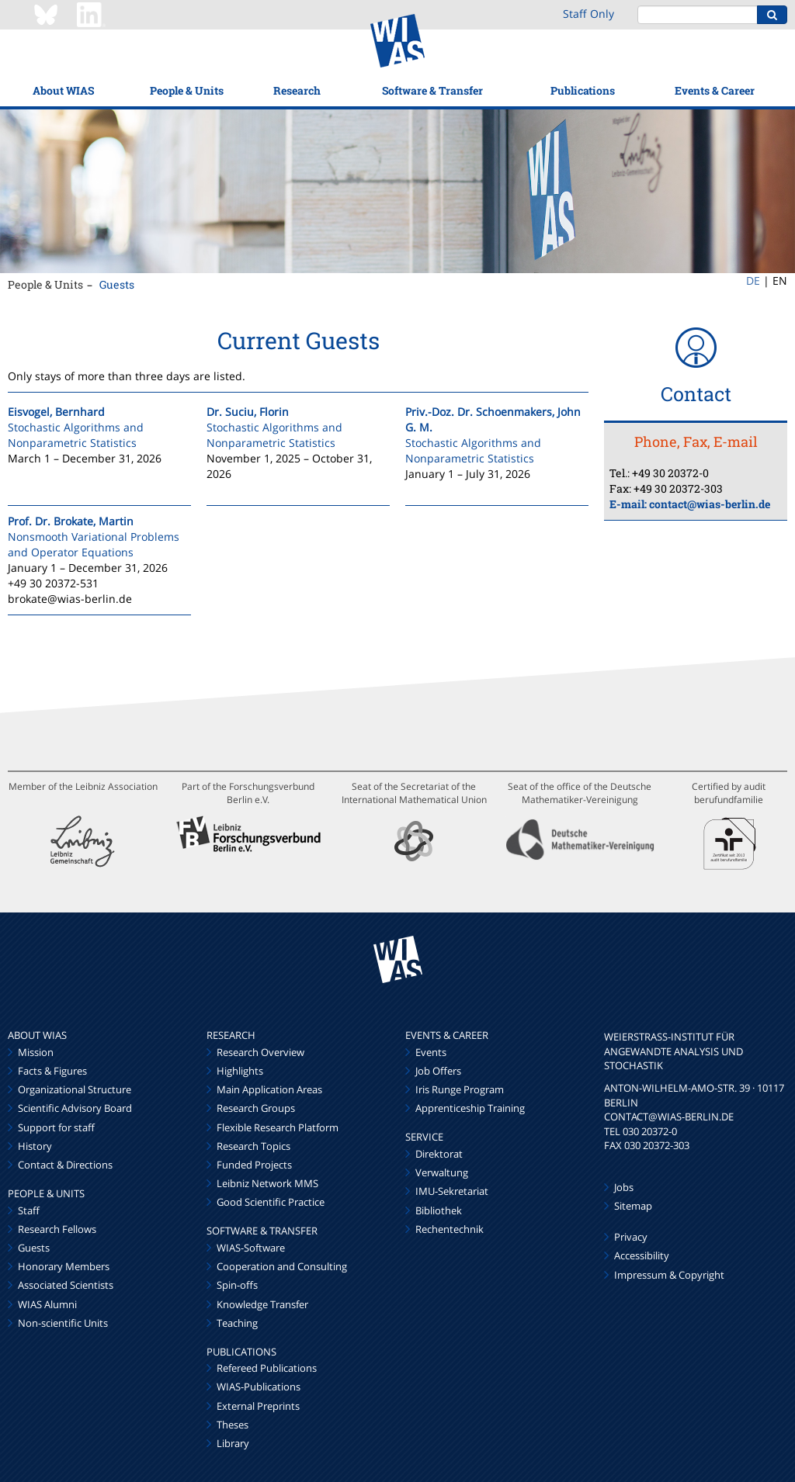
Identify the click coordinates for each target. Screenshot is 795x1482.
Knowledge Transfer (262, 1304)
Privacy (630, 1237)
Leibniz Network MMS (267, 1183)
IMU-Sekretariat (451, 1191)
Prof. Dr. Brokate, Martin (71, 521)
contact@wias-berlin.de (709, 504)
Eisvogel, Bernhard (56, 411)
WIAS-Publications (258, 1387)
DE (753, 280)
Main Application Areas (269, 1089)
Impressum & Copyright (669, 1275)
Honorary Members (63, 1266)
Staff (29, 1210)
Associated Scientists (65, 1285)
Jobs (624, 1187)
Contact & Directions (65, 1165)
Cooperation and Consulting (282, 1266)
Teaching (237, 1323)
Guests (116, 284)
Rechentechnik (449, 1229)
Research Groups (256, 1108)
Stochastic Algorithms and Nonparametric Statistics (76, 435)
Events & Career (715, 90)
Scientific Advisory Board (75, 1108)
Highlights (240, 1071)
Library (233, 1443)
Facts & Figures (52, 1071)
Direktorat (439, 1154)
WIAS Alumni (47, 1304)
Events (430, 1052)
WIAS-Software (251, 1248)
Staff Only (588, 13)
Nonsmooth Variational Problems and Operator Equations (93, 544)
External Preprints (258, 1406)
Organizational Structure (74, 1089)
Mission (36, 1052)
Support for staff (56, 1127)
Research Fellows (57, 1229)
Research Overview (260, 1052)
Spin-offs (237, 1285)
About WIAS (63, 90)
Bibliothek (438, 1210)
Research (297, 90)
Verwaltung (441, 1172)
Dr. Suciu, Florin (248, 411)
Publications (582, 90)
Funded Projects (254, 1165)
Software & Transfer (432, 90)
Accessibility (641, 1255)
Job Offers (438, 1071)
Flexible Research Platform (277, 1127)
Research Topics (253, 1146)
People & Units (187, 90)
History (35, 1146)
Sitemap (633, 1206)
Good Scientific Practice (271, 1202)
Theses (232, 1425)
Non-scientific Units (63, 1323)
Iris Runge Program (459, 1089)
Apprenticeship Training (470, 1108)
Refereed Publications (267, 1368)
